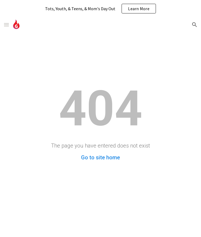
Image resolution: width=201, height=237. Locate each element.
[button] (6, 24)
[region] (100, 8)
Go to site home (100, 157)
